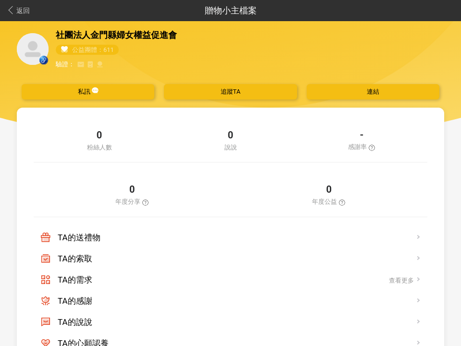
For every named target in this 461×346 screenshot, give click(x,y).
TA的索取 (75, 258)
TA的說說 (75, 322)
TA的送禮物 (79, 237)
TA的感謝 (75, 301)
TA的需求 (75, 279)
